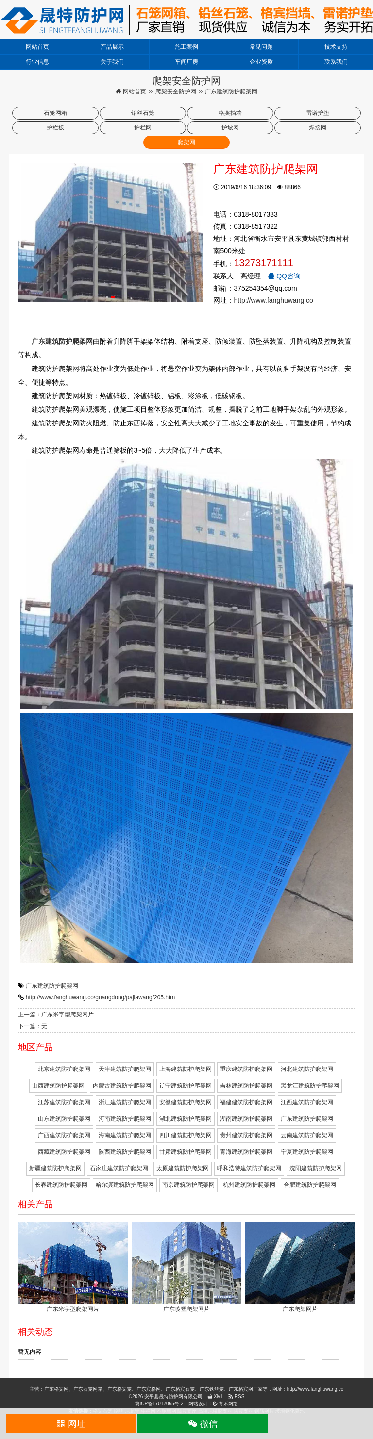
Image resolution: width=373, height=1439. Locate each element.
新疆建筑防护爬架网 (55, 1168)
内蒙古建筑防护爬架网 (122, 1085)
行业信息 (37, 61)
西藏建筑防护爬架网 (64, 1151)
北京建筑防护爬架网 (64, 1069)
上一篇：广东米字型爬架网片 (56, 1014)
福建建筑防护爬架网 (246, 1102)
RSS (236, 1396)
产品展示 (112, 46)
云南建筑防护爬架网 (307, 1135)
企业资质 (261, 61)
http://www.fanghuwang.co (273, 300)
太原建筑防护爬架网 (182, 1168)
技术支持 (336, 46)
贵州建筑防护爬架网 (246, 1135)
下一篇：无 (32, 1026)
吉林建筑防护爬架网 (246, 1085)
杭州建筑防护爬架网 (249, 1184)
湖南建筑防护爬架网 (246, 1118)
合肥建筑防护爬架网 (310, 1184)
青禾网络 (225, 1403)
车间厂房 (186, 61)
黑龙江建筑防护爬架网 (310, 1085)
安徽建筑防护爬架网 (185, 1102)
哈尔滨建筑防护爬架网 (125, 1184)
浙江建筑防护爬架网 (125, 1102)
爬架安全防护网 (175, 91)
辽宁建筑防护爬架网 (185, 1085)
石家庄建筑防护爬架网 (119, 1168)
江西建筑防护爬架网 (307, 1102)
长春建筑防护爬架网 (61, 1184)
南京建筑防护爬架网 (188, 1184)
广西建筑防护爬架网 (64, 1135)
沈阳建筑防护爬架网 (315, 1168)
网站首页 (37, 46)
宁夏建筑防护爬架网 (307, 1151)
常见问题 (261, 46)
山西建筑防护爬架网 (58, 1085)
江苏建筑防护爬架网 (64, 1102)
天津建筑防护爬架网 (125, 1069)
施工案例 (186, 46)
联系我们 (336, 61)
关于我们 (112, 61)
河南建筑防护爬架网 (125, 1118)
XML (215, 1396)
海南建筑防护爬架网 (125, 1135)
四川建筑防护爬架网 (185, 1135)
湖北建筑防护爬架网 (185, 1118)
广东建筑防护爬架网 (52, 985)
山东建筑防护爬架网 (64, 1118)
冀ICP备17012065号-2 (159, 1403)
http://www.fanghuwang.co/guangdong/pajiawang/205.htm (100, 997)
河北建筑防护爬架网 (307, 1069)
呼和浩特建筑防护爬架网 (249, 1168)
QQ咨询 (284, 276)
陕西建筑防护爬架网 (125, 1151)
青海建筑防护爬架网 (246, 1151)
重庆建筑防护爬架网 (246, 1069)
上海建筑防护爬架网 (185, 1069)
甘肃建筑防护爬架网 (185, 1151)
